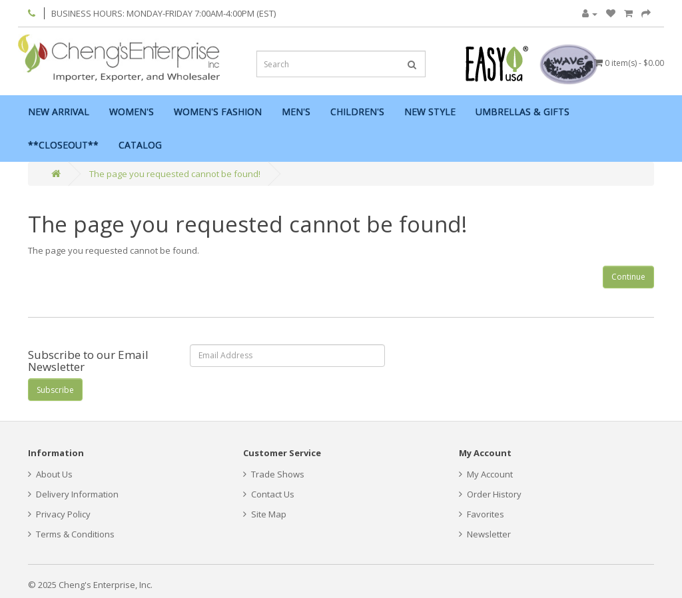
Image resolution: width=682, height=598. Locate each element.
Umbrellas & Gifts (522, 111)
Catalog (140, 145)
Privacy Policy (59, 514)
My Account (486, 474)
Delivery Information (73, 494)
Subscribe (55, 390)
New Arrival (58, 111)
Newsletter (485, 534)
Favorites (481, 514)
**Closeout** (63, 145)
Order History (490, 494)
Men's (296, 111)
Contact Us (268, 494)
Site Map (264, 514)
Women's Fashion (218, 111)
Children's (357, 111)
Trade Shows (273, 474)
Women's (131, 111)
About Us (50, 474)
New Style (430, 111)
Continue (628, 276)
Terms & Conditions (71, 534)
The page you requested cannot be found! (174, 174)
